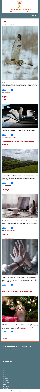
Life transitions (13, 137)
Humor (4, 376)
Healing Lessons (6, 372)
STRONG (16, 235)
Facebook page (17, 349)
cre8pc (13, 24)
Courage (4, 366)
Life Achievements (8, 137)
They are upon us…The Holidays (17, 291)
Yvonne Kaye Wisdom (20, 10)
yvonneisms (5, 388)
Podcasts (4, 384)
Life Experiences (7, 92)
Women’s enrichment (7, 386)
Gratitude (6, 333)
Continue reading (9, 86)
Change (5, 189)
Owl (4, 21)
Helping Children (6, 374)
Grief (6, 287)
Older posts (5, 338)
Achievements (7, 230)
